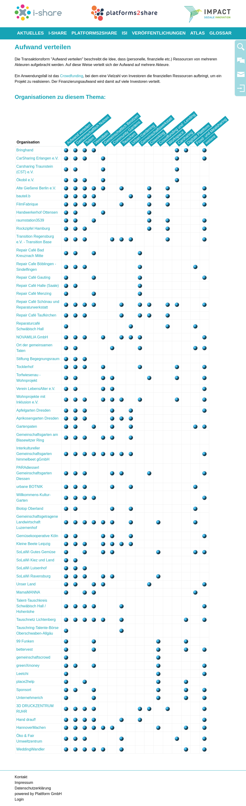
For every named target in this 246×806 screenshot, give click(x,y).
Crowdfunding (71, 76)
